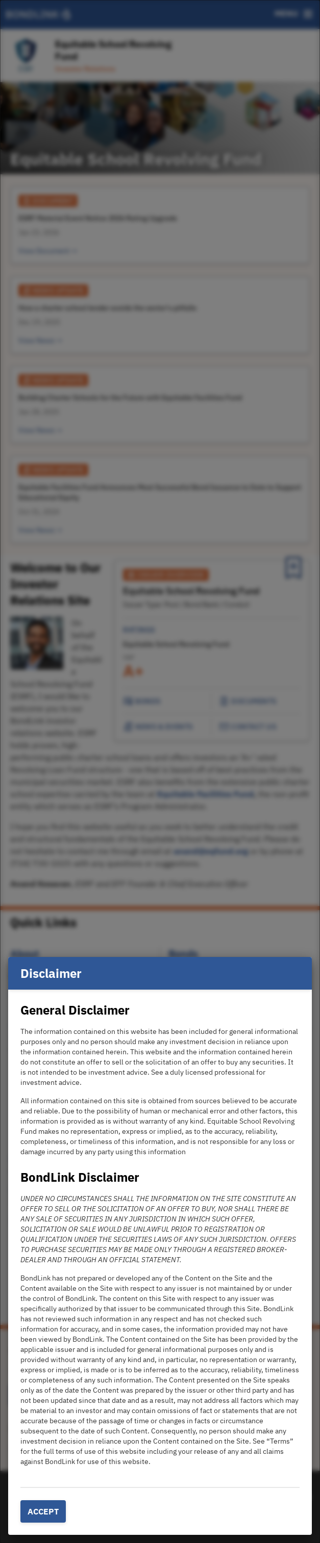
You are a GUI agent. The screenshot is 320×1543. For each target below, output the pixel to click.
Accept (43, 1511)
